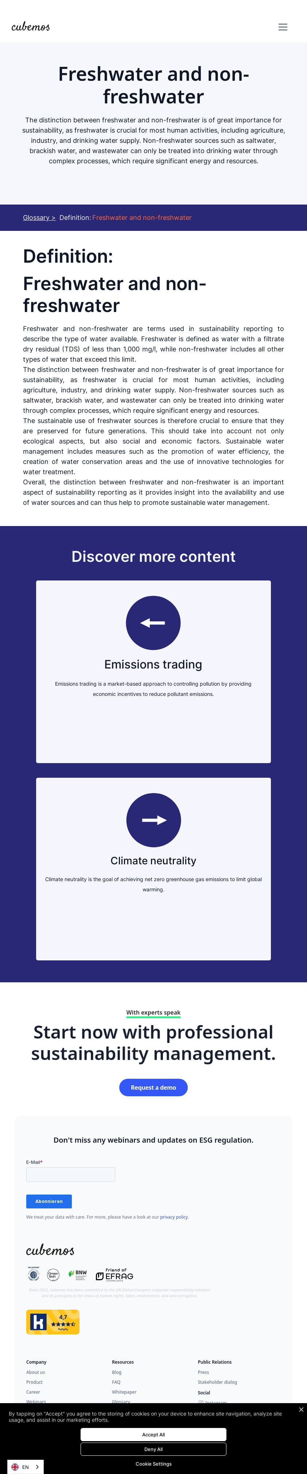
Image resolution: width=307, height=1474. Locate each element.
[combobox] (25, 1467)
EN (20, 1467)
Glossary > (39, 217)
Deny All (153, 1449)
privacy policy (174, 1217)
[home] (31, 27)
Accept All (153, 1434)
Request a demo (153, 1087)
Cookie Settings (154, 1464)
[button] (281, 27)
